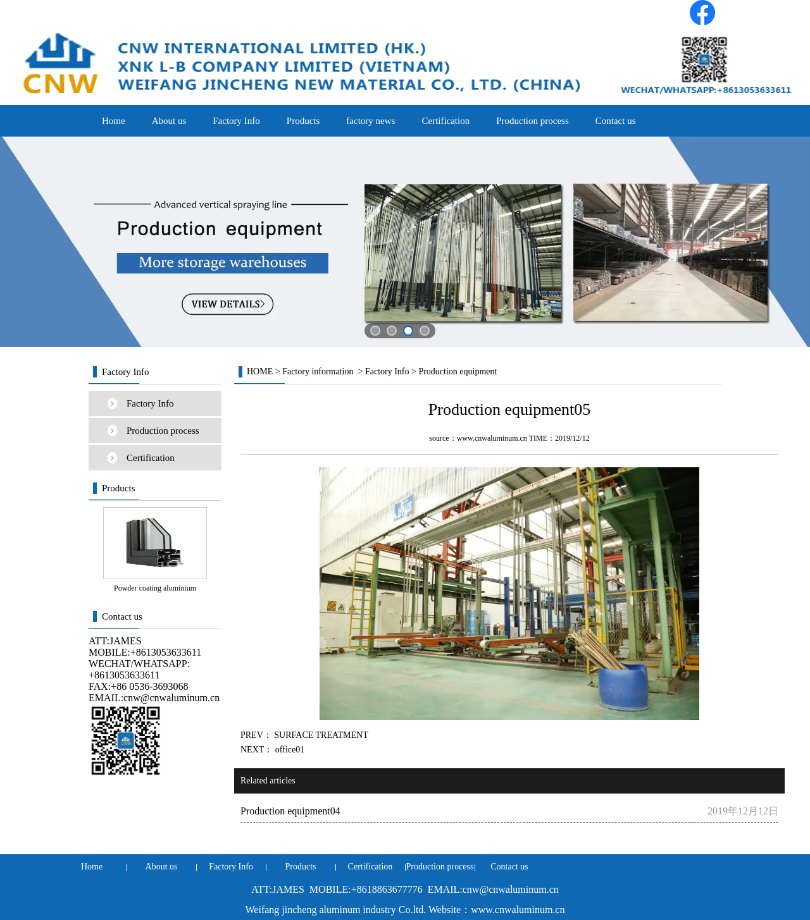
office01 (288, 749)
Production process (532, 121)
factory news (370, 121)
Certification (445, 121)
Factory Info (236, 121)
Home (113, 121)
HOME (260, 371)
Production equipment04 (290, 811)
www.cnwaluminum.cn (492, 438)
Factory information (317, 371)
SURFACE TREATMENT (320, 735)
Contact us (615, 121)
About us (169, 121)
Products (303, 121)
